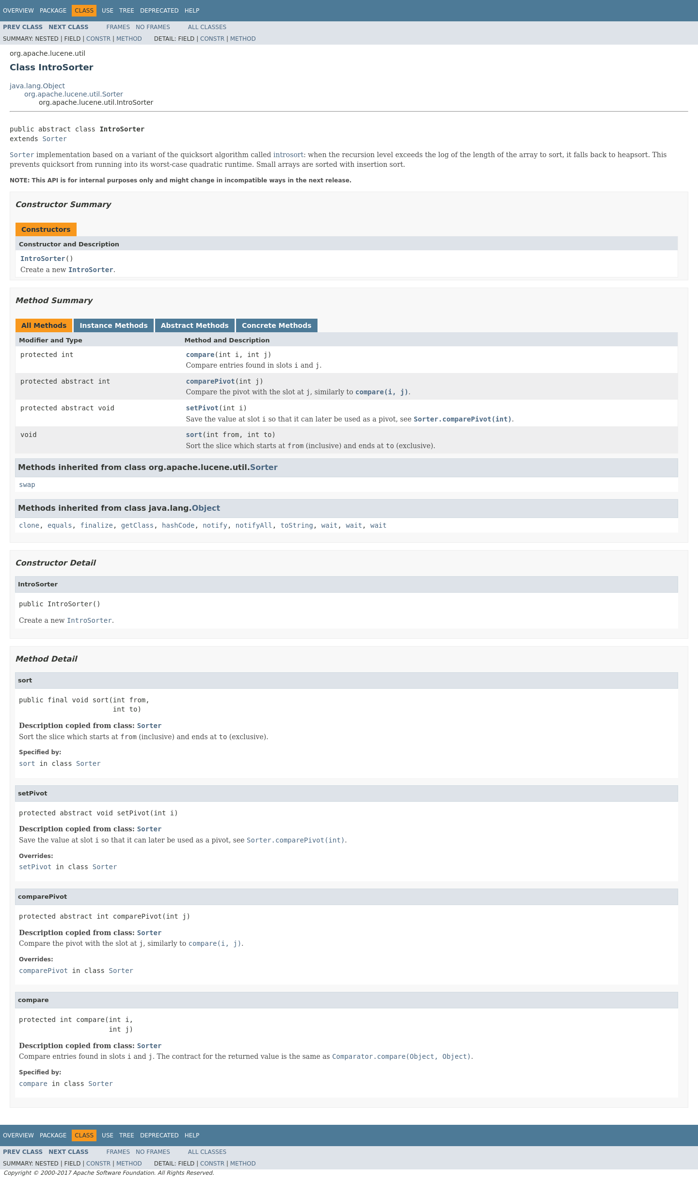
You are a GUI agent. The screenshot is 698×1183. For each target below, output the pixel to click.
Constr (98, 38)
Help (192, 10)
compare (200, 354)
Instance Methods (113, 325)
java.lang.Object (37, 86)
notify (215, 525)
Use (107, 10)
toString (297, 525)
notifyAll (254, 525)
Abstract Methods (195, 325)
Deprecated (159, 10)
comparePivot (210, 381)
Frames (118, 27)
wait (329, 525)
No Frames (153, 27)
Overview (18, 10)
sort (194, 434)
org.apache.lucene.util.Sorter (73, 94)
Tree (126, 10)
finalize (96, 525)
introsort (288, 155)
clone (29, 525)
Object (206, 508)
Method (129, 38)
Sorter (54, 139)
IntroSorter (42, 258)
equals (60, 525)
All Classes (207, 27)
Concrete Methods (277, 325)
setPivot (202, 408)
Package (53, 10)
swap (27, 484)
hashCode (178, 525)
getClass (137, 525)
